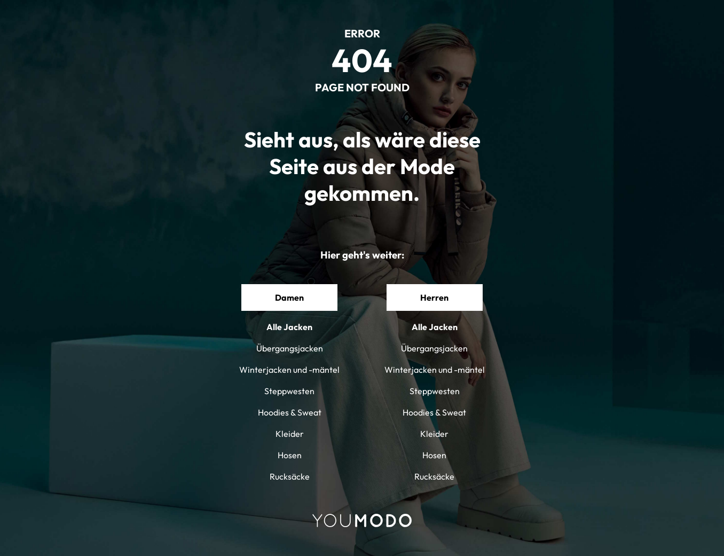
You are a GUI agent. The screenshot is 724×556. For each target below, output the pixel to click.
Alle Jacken (289, 327)
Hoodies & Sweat (289, 412)
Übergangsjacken (289, 348)
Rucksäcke (290, 476)
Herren (434, 297)
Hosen (290, 455)
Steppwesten (289, 391)
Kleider (290, 433)
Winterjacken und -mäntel (289, 369)
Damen (289, 297)
